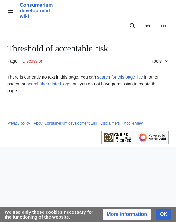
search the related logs (48, 83)
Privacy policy (18, 123)
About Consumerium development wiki (65, 123)
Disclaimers (110, 123)
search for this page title (120, 77)
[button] (127, 214)
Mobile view (133, 123)
